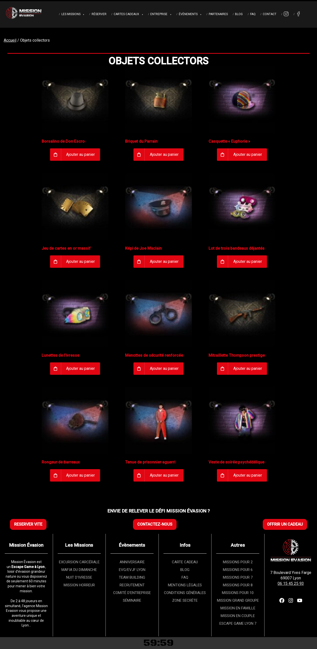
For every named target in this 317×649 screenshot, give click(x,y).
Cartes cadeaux (126, 14)
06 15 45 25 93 (291, 583)
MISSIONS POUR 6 (238, 570)
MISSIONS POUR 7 (238, 577)
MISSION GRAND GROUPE (238, 600)
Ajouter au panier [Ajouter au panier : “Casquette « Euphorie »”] (247, 154)
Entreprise (158, 14)
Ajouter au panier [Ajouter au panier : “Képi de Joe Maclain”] (164, 261)
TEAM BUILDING (132, 577)
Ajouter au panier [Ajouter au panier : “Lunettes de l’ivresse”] (80, 368)
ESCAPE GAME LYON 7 (237, 623)
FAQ (253, 14)
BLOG (184, 570)
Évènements (188, 14)
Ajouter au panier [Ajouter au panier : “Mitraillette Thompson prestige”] (247, 368)
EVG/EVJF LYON (132, 570)
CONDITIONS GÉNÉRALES (185, 593)
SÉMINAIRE (132, 600)
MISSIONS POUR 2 (238, 562)
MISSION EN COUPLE (238, 616)
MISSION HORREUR (79, 585)
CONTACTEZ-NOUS (154, 524)
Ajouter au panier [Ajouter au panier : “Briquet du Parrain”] (164, 154)
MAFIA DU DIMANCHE (79, 570)
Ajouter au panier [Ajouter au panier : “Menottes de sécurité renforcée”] (164, 368)
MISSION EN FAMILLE (237, 608)
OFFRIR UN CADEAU (285, 524)
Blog (239, 14)
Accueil (10, 40)
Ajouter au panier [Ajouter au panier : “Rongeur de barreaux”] (80, 475)
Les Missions (70, 14)
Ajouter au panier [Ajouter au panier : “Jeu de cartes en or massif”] (80, 261)
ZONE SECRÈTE (185, 600)
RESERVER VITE (28, 524)
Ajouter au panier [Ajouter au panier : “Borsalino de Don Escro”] (80, 154)
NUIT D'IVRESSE (79, 577)
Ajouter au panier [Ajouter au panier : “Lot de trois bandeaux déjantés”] (247, 261)
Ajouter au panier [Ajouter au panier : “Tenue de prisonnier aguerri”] (164, 475)
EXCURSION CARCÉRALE (79, 562)
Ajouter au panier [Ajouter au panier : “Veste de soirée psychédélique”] (247, 475)
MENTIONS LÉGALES (185, 585)
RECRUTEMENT (132, 585)
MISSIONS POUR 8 (238, 585)
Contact (269, 14)
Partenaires (218, 14)
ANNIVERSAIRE (132, 562)
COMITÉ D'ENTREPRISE (132, 593)
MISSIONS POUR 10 (238, 593)
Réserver (99, 14)
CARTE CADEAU (185, 562)
